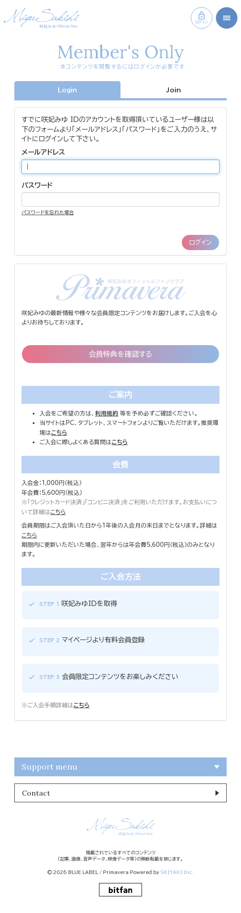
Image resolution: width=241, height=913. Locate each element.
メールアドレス (43, 152)
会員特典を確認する (120, 354)
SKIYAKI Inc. (177, 872)
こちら (58, 512)
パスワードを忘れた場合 (48, 212)
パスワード (37, 185)
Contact (36, 792)
